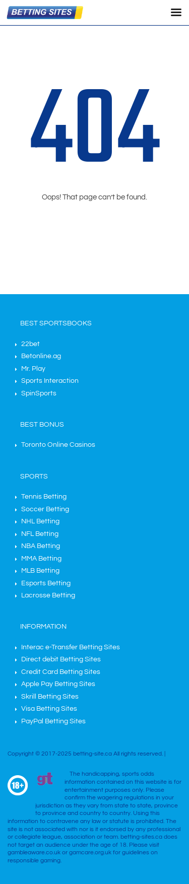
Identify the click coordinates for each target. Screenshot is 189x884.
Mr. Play (33, 368)
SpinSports (38, 393)
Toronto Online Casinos (58, 444)
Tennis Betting (44, 496)
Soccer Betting (45, 509)
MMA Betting (41, 558)
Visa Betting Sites (49, 708)
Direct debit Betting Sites (61, 659)
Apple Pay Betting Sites (58, 684)
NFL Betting (39, 533)
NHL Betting (40, 521)
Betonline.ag (41, 356)
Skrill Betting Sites (50, 696)
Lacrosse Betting (48, 595)
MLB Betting (40, 570)
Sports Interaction (50, 380)
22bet (30, 344)
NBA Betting (40, 546)
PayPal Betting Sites (53, 721)
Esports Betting (46, 583)
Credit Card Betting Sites (60, 671)
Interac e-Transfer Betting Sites (70, 647)
